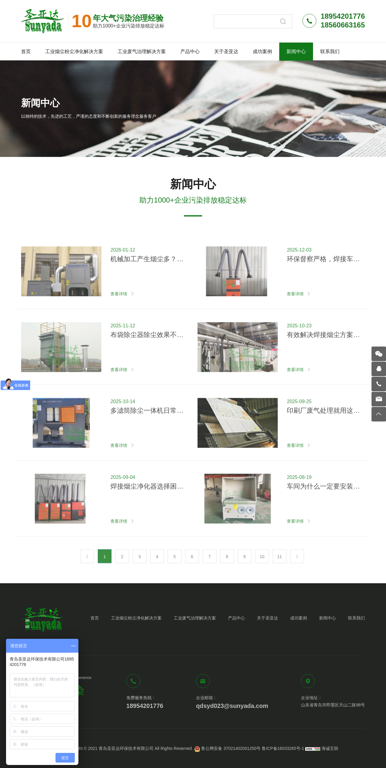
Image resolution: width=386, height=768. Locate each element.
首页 (26, 51)
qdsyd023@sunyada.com (232, 705)
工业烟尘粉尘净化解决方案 (74, 51)
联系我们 (330, 51)
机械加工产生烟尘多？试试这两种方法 (146, 280)
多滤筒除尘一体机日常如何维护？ (146, 431)
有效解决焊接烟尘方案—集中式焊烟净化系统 (323, 355)
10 (262, 561)
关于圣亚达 (226, 51)
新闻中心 (296, 51)
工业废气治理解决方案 (142, 51)
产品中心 (190, 51)
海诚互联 (329, 748)
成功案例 (262, 51)
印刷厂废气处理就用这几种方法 (323, 431)
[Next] (297, 561)
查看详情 (118, 314)
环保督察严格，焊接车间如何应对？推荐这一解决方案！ (323, 280)
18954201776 (144, 705)
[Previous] (87, 561)
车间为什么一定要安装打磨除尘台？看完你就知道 (323, 507)
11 (279, 561)
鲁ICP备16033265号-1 (283, 748)
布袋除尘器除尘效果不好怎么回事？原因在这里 (146, 355)
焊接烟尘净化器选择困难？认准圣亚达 (143, 507)
